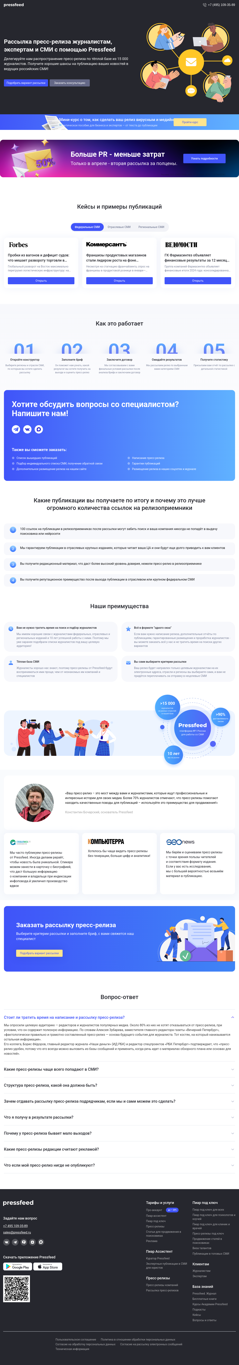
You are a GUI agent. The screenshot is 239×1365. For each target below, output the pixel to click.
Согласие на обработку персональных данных (85, 1344)
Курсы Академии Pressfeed (210, 1304)
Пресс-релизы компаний (162, 1285)
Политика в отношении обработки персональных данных (138, 1339)
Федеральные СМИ (87, 227)
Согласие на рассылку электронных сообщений (151, 1344)
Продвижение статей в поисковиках (207, 1240)
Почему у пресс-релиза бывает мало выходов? (48, 1133)
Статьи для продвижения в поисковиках (163, 1233)
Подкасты (199, 1309)
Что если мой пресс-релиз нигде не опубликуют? (49, 1165)
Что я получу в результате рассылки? (38, 1117)
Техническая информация (72, 1349)
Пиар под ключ (156, 1221)
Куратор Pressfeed (158, 1258)
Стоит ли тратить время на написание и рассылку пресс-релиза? (64, 1017)
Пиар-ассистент (156, 1215)
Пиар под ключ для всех (208, 1209)
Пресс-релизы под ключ (208, 1233)
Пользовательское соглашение (76, 1339)
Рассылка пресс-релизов (162, 1290)
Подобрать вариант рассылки (26, 82)
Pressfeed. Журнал (204, 1293)
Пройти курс (190, 122)
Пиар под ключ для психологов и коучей (214, 1217)
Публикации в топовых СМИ (211, 1253)
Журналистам (201, 1270)
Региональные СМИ (151, 227)
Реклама (151, 1241)
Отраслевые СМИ (119, 227)
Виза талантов (202, 1248)
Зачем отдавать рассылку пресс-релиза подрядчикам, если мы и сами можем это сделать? (89, 1101)
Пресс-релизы (155, 1226)
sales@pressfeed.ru (17, 1232)
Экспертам (200, 1276)
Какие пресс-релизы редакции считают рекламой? (51, 1149)
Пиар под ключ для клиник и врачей (211, 1226)
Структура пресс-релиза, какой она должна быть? (50, 1085)
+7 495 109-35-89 (15, 1226)
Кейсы (197, 1314)
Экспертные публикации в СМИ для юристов (166, 1265)
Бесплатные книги (205, 1298)
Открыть (41, 280)
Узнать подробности (204, 158)
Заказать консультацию (69, 82)
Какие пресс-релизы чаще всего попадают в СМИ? (51, 1069)
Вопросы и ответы (204, 1320)
